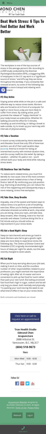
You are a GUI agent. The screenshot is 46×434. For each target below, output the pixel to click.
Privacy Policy (33, 407)
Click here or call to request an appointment (25, 317)
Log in (30, 415)
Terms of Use (20, 407)
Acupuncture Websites (17, 402)
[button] (3, 90)
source (4, 148)
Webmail (17, 415)
